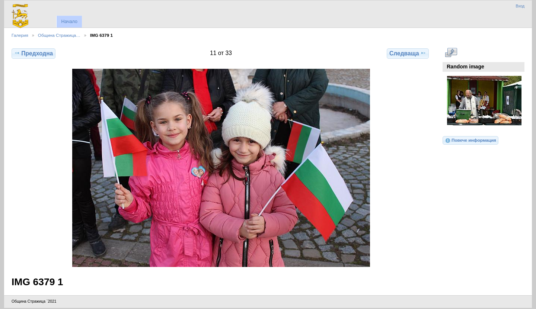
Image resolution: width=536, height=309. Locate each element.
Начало (69, 21)
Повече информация (470, 141)
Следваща (407, 53)
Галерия (20, 35)
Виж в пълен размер (451, 52)
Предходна (33, 53)
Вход (520, 6)
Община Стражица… (59, 35)
